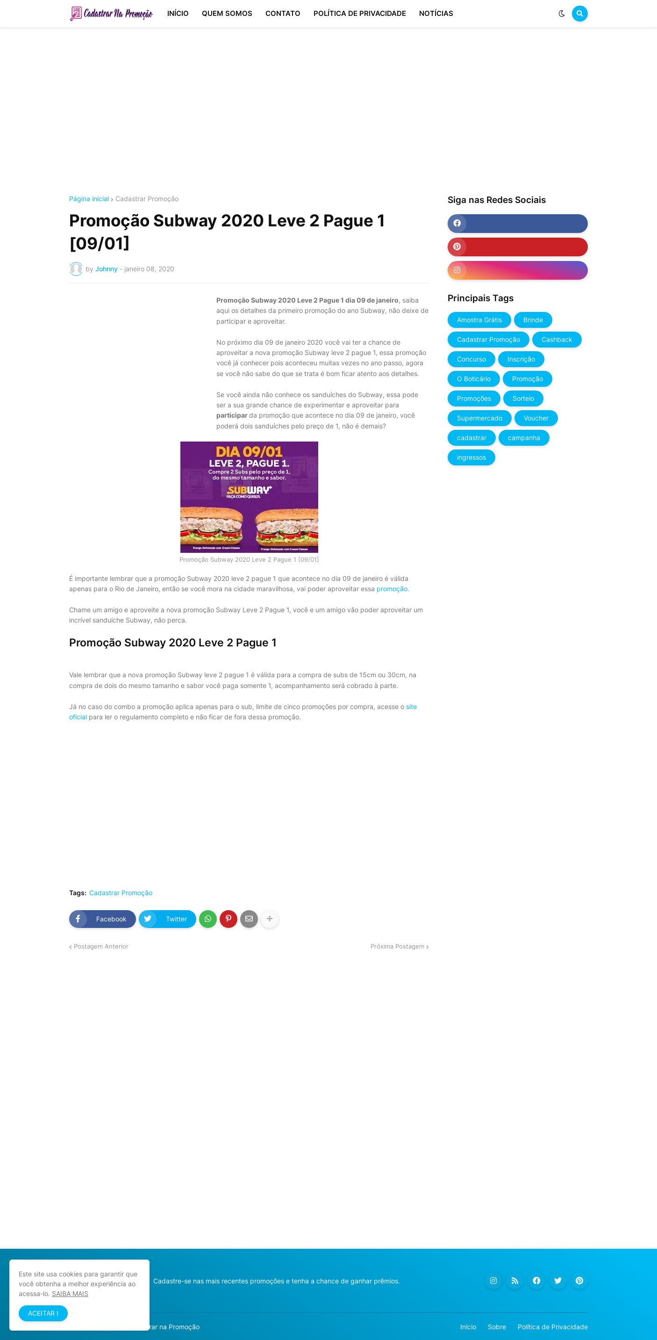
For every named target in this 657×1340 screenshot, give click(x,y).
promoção (392, 589)
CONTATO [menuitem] (282, 13)
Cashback (557, 339)
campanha (524, 438)
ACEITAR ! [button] (43, 1313)
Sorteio (523, 398)
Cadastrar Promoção (147, 199)
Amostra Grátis (479, 320)
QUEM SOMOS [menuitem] (227, 13)
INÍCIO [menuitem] (178, 13)
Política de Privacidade (553, 1327)
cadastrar (471, 438)
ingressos (471, 457)
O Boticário (474, 379)
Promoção (527, 379)
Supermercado (479, 418)
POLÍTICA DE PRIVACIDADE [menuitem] (360, 13)
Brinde (533, 320)
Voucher (536, 418)
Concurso (471, 359)
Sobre (497, 1327)
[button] (561, 14)
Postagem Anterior (101, 946)
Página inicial (89, 199)
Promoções (474, 398)
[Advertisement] (328, 111)
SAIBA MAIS (70, 1293)
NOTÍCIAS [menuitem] (436, 13)
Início (468, 1327)
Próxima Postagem (397, 946)
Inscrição (521, 359)
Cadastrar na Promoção (163, 1327)
